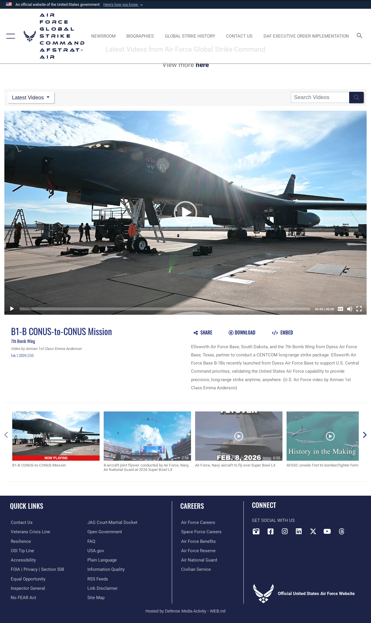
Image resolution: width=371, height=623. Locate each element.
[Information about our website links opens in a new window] (102, 587)
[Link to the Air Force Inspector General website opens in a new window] (27, 587)
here (202, 65)
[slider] (165, 308)
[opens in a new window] (22, 559)
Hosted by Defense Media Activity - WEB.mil (186, 610)
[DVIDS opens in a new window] (256, 531)
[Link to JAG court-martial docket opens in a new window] (112, 522)
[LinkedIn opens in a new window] (298, 531)
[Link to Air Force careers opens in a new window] (197, 522)
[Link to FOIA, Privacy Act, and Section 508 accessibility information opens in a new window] (36, 568)
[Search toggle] (360, 36)
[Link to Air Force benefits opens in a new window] (197, 540)
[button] (123, 5)
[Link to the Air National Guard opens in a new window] (198, 559)
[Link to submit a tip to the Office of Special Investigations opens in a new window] (21, 549)
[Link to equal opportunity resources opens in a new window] (27, 577)
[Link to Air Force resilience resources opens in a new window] (20, 540)
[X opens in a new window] (313, 531)
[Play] (12, 308)
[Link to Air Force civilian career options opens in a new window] (195, 568)
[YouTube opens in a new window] (327, 531)
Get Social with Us (273, 520)
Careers (192, 506)
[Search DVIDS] (320, 97)
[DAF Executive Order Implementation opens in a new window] (306, 36)
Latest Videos (29, 97)
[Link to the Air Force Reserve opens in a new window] (197, 549)
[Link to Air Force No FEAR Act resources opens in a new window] (22, 596)
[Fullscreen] (359, 308)
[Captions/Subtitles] (340, 308)
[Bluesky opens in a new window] (355, 529)
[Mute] (350, 308)
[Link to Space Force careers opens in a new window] (200, 531)
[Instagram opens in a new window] (284, 531)
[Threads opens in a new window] (341, 531)
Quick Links (26, 506)
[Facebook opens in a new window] (270, 531)
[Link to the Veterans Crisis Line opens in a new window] (29, 531)
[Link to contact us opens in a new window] (21, 522)
